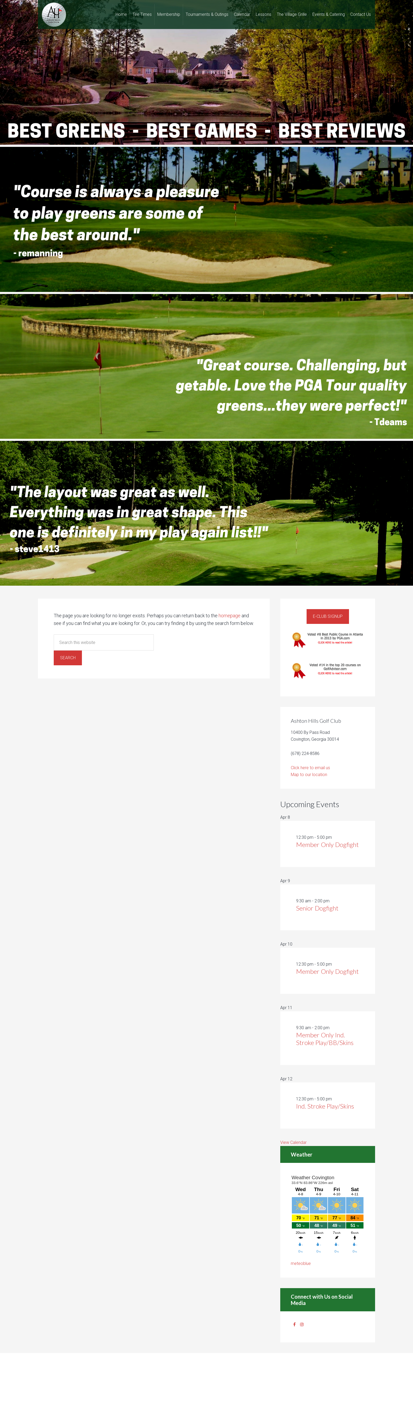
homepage (229, 615)
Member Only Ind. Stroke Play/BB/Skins (324, 1038)
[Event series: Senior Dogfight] (332, 900)
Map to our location (309, 774)
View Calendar (293, 1142)
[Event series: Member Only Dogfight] (335, 837)
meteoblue (301, 1263)
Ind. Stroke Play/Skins (325, 1106)
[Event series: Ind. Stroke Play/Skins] (335, 1098)
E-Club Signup (328, 616)
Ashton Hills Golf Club (54, 14)
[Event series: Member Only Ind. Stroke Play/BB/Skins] (332, 1027)
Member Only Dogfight (327, 844)
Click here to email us (310, 767)
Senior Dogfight (317, 908)
